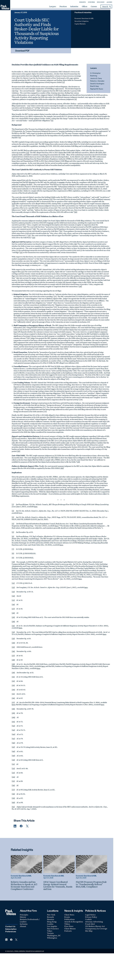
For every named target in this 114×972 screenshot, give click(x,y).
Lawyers (50, 7)
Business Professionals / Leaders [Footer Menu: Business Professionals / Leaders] (30, 926)
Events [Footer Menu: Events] (67, 922)
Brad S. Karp (94, 89)
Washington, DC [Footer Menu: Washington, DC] (54, 941)
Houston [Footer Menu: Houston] (50, 925)
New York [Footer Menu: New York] (51, 920)
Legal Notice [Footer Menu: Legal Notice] (90, 920)
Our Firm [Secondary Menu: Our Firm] (89, 3)
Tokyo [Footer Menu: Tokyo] (49, 936)
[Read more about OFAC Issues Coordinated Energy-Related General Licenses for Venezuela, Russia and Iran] (59, 869)
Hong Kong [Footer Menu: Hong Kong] (51, 927)
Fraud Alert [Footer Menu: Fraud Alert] (90, 929)
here (36, 512)
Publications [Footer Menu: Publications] (69, 925)
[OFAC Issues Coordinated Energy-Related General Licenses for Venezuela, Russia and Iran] (59, 891)
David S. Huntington (97, 87)
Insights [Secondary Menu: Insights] (80, 3)
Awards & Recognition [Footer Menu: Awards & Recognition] (73, 927)
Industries (72, 7)
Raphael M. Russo (96, 92)
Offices (82, 7)
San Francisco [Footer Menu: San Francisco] (53, 934)
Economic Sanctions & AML (84, 22)
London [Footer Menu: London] (50, 929)
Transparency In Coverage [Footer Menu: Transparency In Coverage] (96, 934)
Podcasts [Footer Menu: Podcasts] (68, 936)
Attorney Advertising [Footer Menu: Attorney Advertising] (94, 927)
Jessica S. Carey (96, 82)
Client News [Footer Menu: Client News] (69, 920)
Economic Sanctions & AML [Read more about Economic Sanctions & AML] (22, 881)
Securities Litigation (81, 24)
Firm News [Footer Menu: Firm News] (68, 931)
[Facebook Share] (22, 831)
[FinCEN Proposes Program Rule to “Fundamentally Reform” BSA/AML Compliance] (92, 889)
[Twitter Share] (28, 831)
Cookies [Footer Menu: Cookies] (88, 925)
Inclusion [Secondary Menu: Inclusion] (98, 3)
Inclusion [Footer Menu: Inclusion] (23, 929)
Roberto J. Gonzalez (97, 84)
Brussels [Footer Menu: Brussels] (50, 922)
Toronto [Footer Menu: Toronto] (50, 938)
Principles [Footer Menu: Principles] (24, 920)
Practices (60, 7)
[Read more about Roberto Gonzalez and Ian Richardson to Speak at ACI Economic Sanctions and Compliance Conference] (27, 869)
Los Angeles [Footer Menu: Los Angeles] (52, 931)
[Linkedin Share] (15, 831)
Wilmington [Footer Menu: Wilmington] (52, 943)
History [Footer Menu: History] (23, 922)
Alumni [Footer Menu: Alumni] (23, 931)
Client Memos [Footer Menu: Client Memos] (70, 934)
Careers (91, 7)
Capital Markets (80, 27)
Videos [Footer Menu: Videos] (67, 929)
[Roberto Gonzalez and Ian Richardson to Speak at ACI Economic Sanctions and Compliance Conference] (27, 891)
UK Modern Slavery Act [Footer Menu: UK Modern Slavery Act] (95, 931)
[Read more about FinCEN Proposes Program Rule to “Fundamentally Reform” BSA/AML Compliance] (92, 869)
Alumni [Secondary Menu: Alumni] (107, 3)
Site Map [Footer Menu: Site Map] (88, 936)
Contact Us (10, 932)
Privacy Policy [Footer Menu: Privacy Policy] (91, 922)
